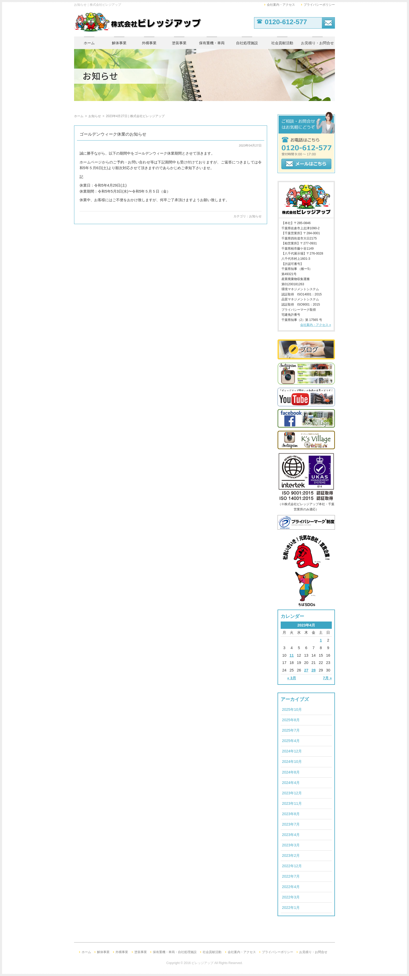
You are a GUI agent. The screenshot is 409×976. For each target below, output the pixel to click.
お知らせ (255, 216)
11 (292, 655)
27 (306, 670)
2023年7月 (291, 824)
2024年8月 (291, 772)
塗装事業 (179, 43)
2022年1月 (291, 907)
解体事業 (119, 43)
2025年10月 (292, 709)
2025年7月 (291, 730)
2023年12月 (292, 793)
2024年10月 (292, 761)
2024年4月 (291, 783)
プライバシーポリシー (319, 5)
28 (313, 670)
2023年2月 (291, 855)
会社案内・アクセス (281, 5)
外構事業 (149, 43)
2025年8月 (291, 720)
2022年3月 (291, 897)
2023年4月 (291, 835)
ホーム (89, 43)
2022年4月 (291, 887)
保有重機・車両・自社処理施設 (175, 952)
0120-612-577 (286, 22)
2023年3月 (291, 845)
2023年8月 (291, 814)
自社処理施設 (247, 43)
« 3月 (291, 678)
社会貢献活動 (282, 43)
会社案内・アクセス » (315, 325)
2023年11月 (292, 803)
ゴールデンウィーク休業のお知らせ (113, 134)
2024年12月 (292, 751)
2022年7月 (291, 876)
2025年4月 (291, 741)
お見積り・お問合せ (317, 43)
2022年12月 (292, 866)
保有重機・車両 (212, 43)
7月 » (327, 678)
